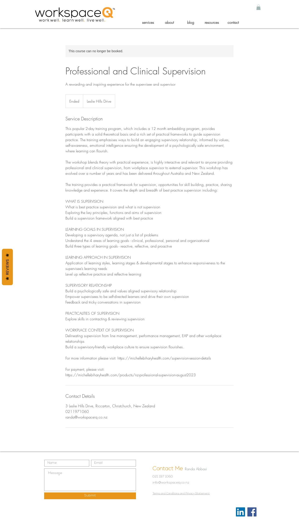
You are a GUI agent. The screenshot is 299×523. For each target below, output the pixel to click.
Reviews (7, 267)
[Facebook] (251, 511)
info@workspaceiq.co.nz (171, 483)
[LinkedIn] (240, 511)
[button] (258, 7)
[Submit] (90, 495)
